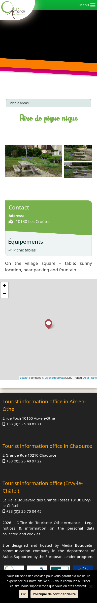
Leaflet (24, 377)
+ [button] (4, 286)
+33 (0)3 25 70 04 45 (24, 511)
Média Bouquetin (77, 545)
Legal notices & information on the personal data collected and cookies (48, 528)
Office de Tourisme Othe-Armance (48, 522)
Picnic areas (19, 103)
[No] (90, 586)
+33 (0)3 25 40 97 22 (24, 460)
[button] (84, 5)
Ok (23, 594)
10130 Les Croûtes (32, 221)
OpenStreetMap (54, 377)
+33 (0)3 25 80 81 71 (24, 423)
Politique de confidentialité (54, 594)
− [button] (4, 294)
